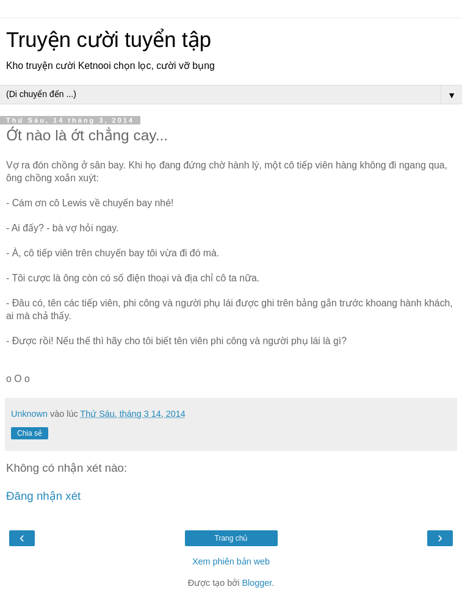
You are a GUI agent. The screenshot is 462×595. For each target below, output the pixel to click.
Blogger (257, 583)
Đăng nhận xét (43, 495)
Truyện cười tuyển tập (108, 39)
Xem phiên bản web (231, 561)
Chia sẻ (29, 433)
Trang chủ (231, 538)
